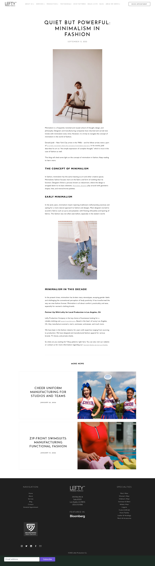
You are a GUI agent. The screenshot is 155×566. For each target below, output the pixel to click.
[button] (29, 4)
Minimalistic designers (80, 185)
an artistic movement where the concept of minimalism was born (68, 145)
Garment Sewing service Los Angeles (95, 345)
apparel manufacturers (68, 321)
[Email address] (22, 559)
